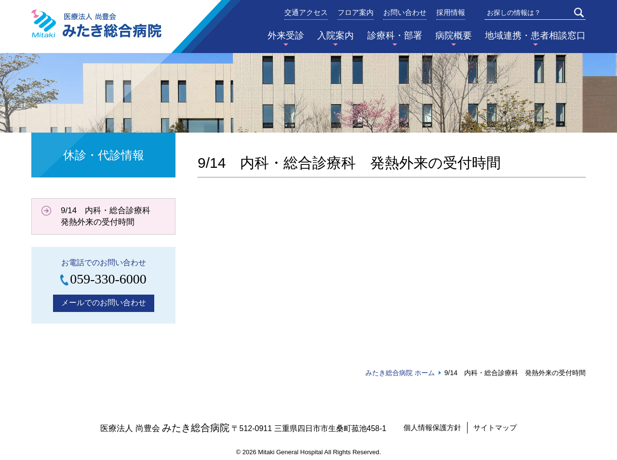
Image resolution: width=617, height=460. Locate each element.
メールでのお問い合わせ (103, 302)
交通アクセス (306, 12)
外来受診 (286, 35)
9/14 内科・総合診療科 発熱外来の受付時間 (110, 216)
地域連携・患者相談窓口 (535, 35)
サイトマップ (495, 427)
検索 (579, 12)
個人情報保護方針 (432, 427)
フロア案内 (355, 12)
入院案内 (335, 35)
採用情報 (450, 12)
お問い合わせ (405, 12)
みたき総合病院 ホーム (400, 373)
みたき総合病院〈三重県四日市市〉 (96, 24)
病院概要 (453, 35)
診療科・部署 (394, 35)
